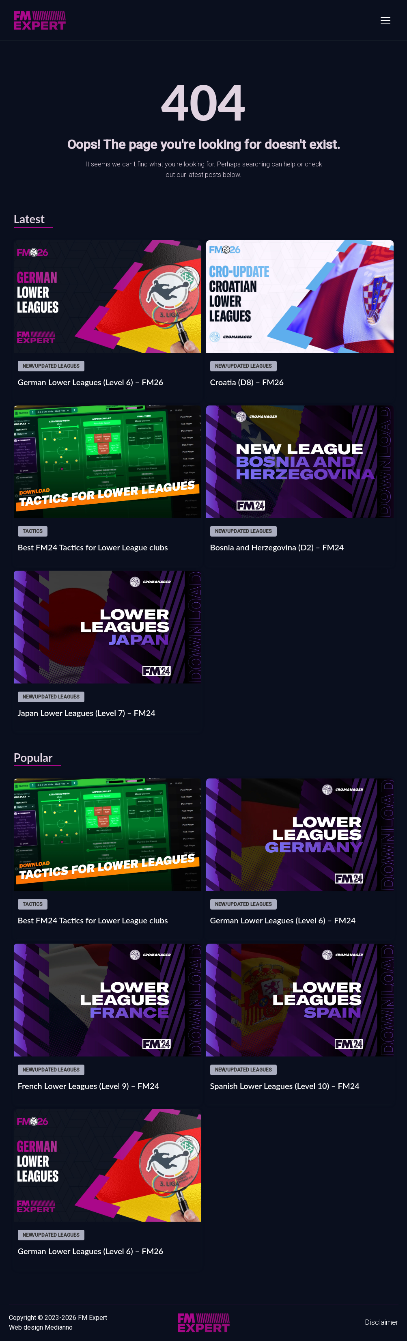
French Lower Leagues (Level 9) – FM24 (88, 1086)
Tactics (33, 531)
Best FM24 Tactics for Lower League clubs (93, 547)
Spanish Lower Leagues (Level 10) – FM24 (285, 1086)
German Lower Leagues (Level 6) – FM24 (283, 920)
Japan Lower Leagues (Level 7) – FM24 (86, 713)
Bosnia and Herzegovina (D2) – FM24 (277, 547)
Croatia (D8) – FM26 (247, 382)
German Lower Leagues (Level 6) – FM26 (91, 382)
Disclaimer (381, 1322)
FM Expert (92, 1318)
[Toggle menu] (385, 20)
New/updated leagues (51, 366)
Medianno (59, 1327)
